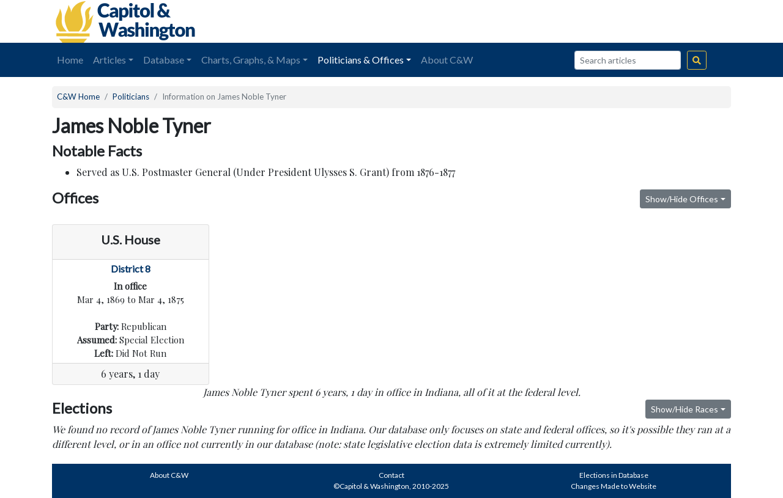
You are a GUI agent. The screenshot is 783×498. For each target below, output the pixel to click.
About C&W (447, 59)
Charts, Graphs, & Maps (250, 59)
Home (70, 59)
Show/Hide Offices (681, 199)
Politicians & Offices (360, 59)
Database (163, 59)
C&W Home (78, 96)
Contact (391, 475)
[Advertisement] (594, 21)
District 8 (130, 268)
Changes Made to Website (613, 486)
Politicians (131, 96)
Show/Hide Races (684, 409)
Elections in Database (613, 475)
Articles (109, 59)
